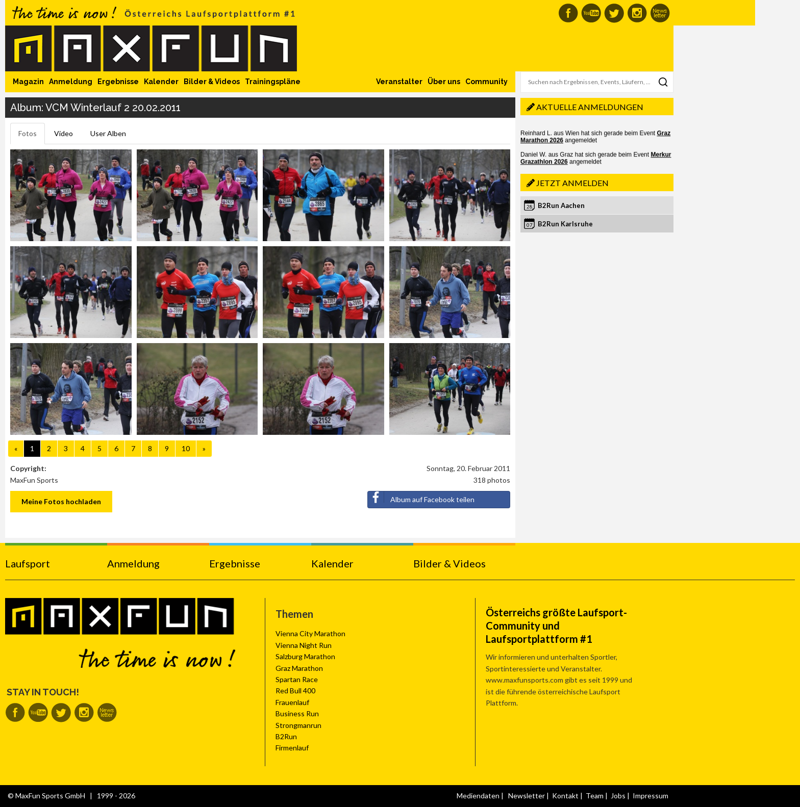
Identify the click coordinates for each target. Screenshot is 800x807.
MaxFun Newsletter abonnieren (660, 13)
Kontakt (565, 795)
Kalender (161, 81)
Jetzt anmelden (572, 183)
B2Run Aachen (561, 205)
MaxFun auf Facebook (568, 13)
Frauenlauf (292, 702)
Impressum (650, 795)
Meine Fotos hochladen (61, 501)
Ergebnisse (118, 81)
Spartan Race (297, 679)
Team (595, 795)
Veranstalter (399, 81)
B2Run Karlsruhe (565, 224)
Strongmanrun (298, 725)
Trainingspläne (273, 81)
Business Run (297, 713)
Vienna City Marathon (310, 633)
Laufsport (27, 563)
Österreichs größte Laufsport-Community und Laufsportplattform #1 (556, 625)
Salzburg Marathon (305, 656)
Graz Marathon (299, 668)
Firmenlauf (292, 747)
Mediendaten (478, 795)
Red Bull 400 (295, 690)
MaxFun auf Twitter (614, 13)
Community (486, 81)
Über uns (444, 81)
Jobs (618, 795)
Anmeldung (70, 81)
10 (186, 448)
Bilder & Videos (212, 81)
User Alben (108, 133)
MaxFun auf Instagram (637, 13)
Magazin (28, 81)
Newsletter (526, 795)
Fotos (27, 133)
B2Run (286, 736)
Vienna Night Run (304, 645)
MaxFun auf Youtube (591, 13)
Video (63, 133)
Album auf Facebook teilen (421, 497)
